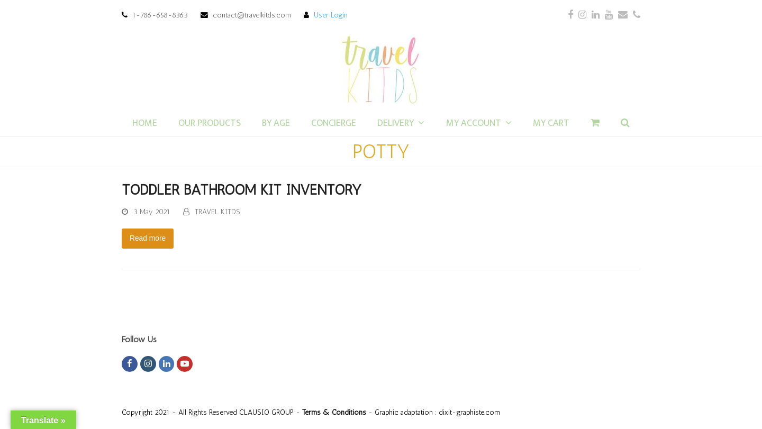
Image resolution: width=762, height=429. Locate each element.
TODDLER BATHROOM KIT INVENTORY (241, 189)
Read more (148, 238)
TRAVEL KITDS (217, 211)
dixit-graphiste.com (469, 412)
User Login (331, 15)
